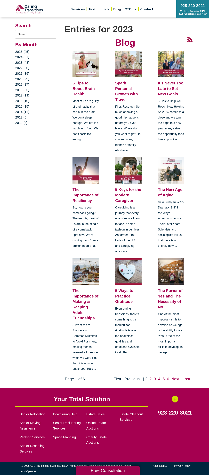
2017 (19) (22, 95)
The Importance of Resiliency (85, 195)
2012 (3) (21, 123)
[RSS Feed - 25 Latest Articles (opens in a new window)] (190, 39)
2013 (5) (21, 117)
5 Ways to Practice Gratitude (124, 296)
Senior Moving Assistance (30, 425)
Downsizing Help (65, 414)
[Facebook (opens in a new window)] (175, 399)
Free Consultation (108, 470)
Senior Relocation (33, 414)
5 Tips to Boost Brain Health (83, 88)
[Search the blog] (35, 34)
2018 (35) (22, 90)
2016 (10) (22, 101)
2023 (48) (22, 62)
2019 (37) (22, 84)
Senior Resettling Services (32, 448)
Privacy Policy (182, 465)
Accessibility (160, 465)
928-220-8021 (175, 413)
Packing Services (32, 437)
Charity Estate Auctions (96, 440)
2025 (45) (22, 51)
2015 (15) (22, 106)
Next (175, 379)
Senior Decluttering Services (67, 425)
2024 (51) (22, 57)
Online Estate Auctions (96, 425)
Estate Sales (95, 414)
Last (186, 379)
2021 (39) (22, 73)
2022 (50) (22, 68)
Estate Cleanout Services (131, 417)
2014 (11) (22, 112)
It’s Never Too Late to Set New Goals (170, 88)
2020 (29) (22, 79)
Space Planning (64, 437)
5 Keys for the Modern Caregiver (128, 195)
